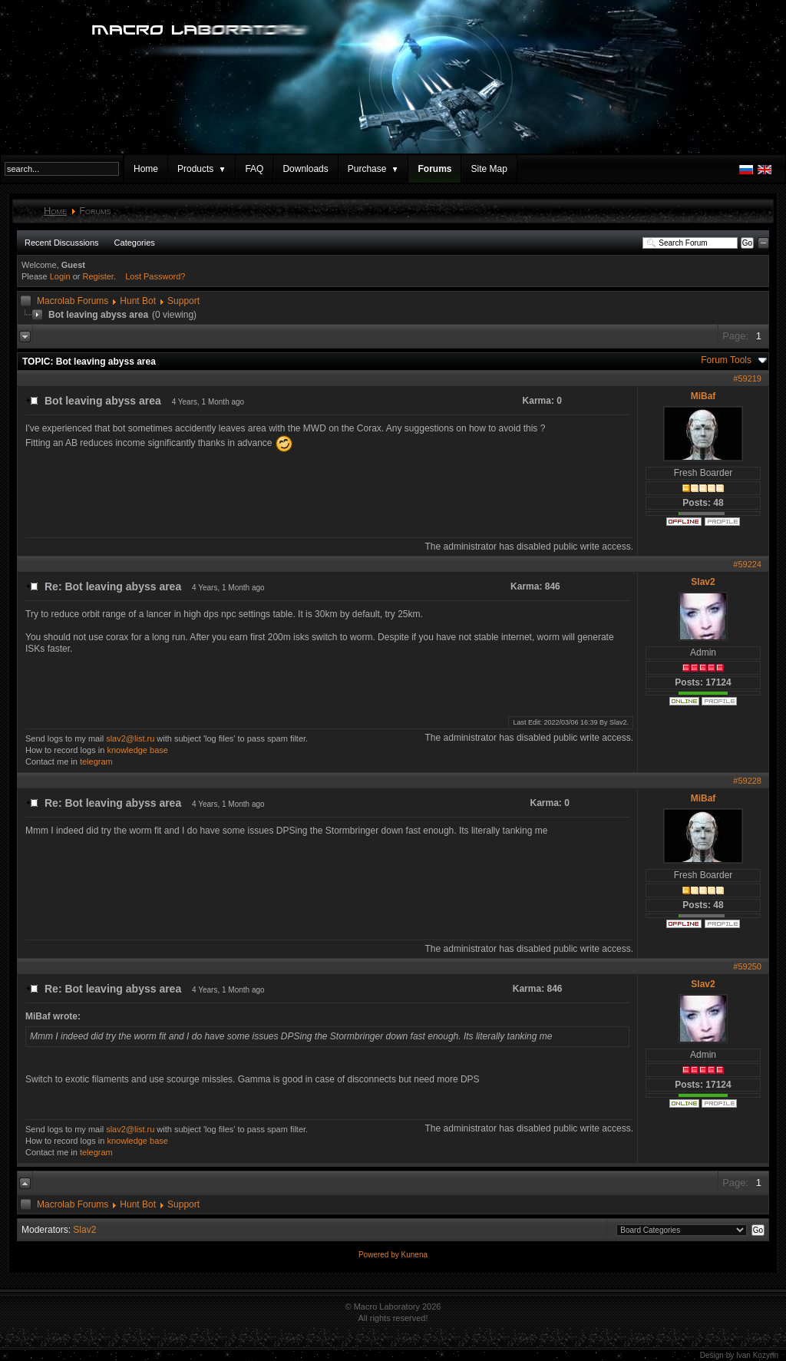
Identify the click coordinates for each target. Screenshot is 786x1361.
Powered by (379, 1254)
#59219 (747, 378)
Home (146, 169)
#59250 (747, 966)
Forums (434, 169)
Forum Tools (726, 360)
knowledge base (137, 750)
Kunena (414, 1254)
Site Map (489, 169)
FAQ (254, 169)
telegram (96, 761)
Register (98, 276)
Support (183, 301)
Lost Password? (155, 276)
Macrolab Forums (72, 301)
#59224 (747, 564)
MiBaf (703, 396)
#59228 (747, 780)
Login (60, 276)
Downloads (305, 169)
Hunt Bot (138, 301)
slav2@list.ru (130, 738)
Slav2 (703, 581)
